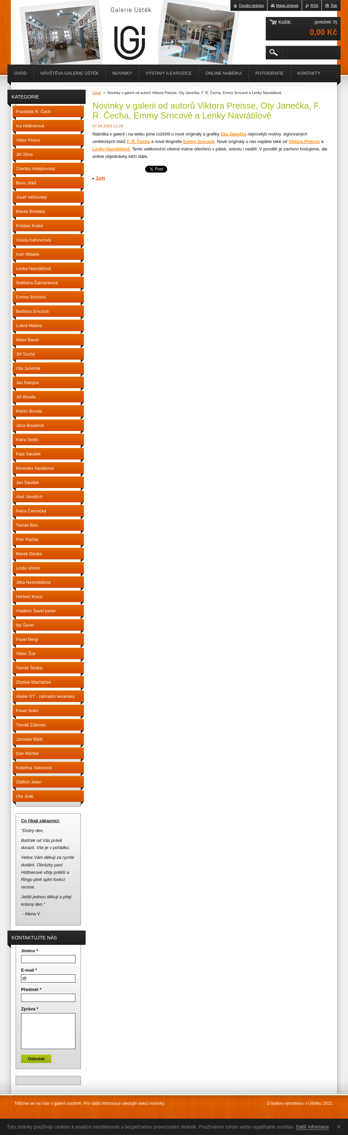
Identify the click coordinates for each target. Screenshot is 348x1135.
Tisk (333, 5)
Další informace (312, 1127)
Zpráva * (29, 1008)
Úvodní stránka (251, 5)
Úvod (96, 93)
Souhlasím (340, 1126)
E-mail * (29, 970)
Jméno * (29, 950)
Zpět (100, 178)
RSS (314, 5)
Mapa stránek (287, 5)
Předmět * (31, 989)
